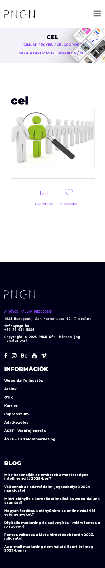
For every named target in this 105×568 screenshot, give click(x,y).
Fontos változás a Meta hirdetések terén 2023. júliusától (49, 536)
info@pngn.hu (16, 326)
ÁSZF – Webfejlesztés (25, 431)
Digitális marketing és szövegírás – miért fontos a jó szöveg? (52, 524)
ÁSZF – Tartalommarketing (29, 439)
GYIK (8, 397)
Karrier (11, 405)
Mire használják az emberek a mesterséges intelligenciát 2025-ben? (46, 476)
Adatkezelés (16, 422)
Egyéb (47, 45)
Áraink (10, 389)
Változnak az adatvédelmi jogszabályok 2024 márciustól (47, 488)
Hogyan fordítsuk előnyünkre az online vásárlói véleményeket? (49, 512)
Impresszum (16, 414)
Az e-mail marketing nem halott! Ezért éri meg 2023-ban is (48, 548)
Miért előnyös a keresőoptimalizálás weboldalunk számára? (52, 500)
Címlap (30, 45)
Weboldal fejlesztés (23, 380)
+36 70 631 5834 (19, 329)
